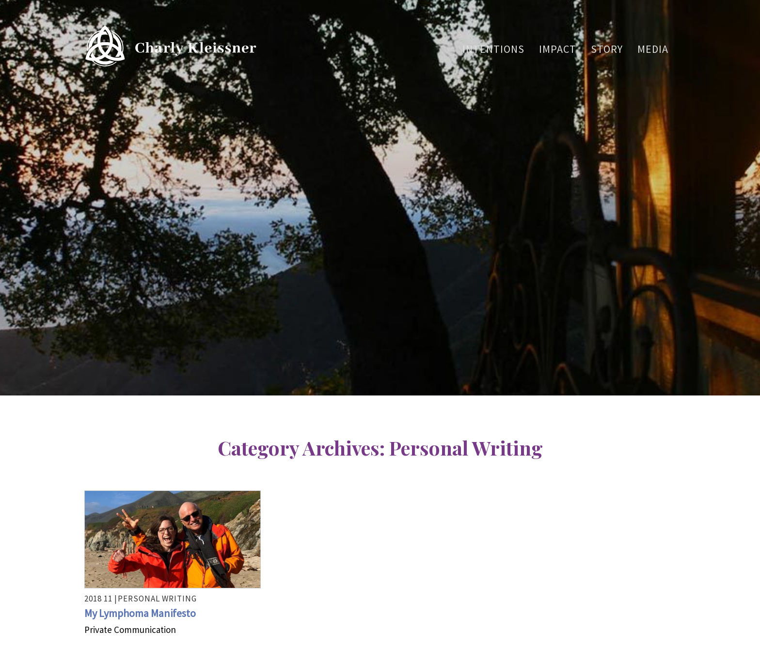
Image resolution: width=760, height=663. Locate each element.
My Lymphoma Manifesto (140, 613)
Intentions (493, 49)
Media (652, 49)
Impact (557, 49)
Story (607, 49)
